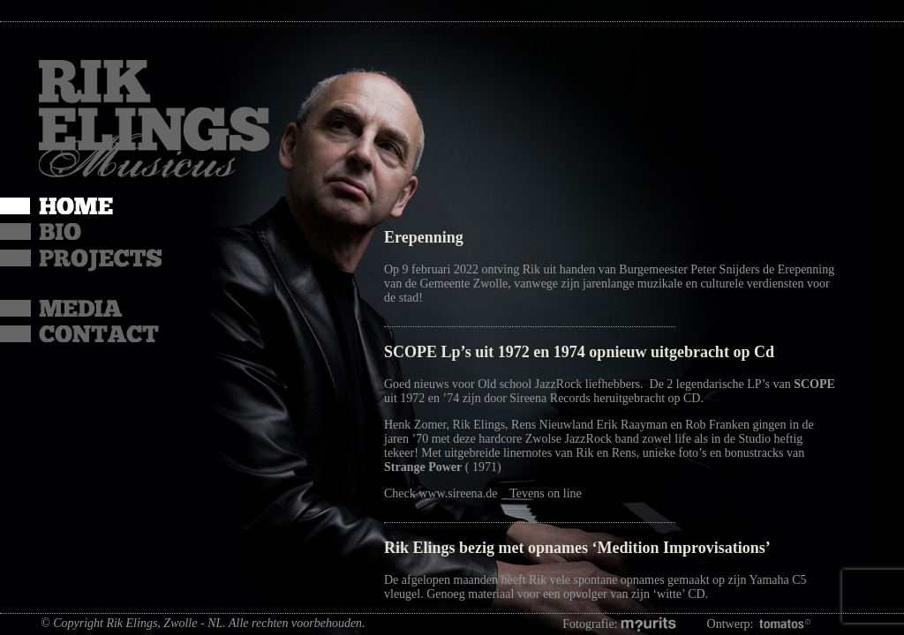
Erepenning (423, 237)
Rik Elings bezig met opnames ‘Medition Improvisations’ (577, 548)
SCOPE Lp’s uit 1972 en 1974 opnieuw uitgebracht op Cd (579, 352)
